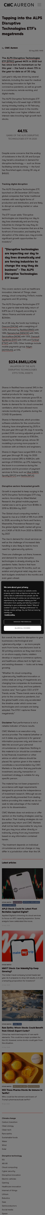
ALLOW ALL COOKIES (22, 628)
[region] (22, 607)
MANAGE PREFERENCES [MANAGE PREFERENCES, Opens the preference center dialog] (22, 622)
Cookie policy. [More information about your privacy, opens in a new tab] (9, 615)
